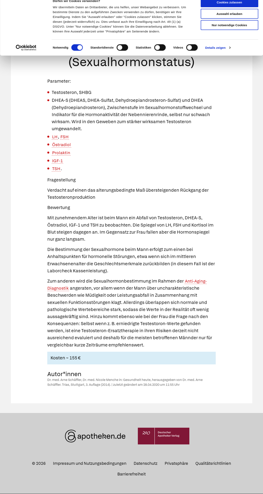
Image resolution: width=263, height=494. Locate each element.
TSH (56, 169)
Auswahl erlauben (229, 21)
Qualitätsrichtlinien (213, 463)
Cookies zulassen (229, 9)
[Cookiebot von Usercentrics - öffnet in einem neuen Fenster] (26, 55)
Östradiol (62, 145)
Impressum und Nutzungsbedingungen (89, 463)
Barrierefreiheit (131, 474)
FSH (65, 137)
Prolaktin (61, 153)
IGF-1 (58, 161)
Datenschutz (145, 463)
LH (55, 137)
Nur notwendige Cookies (229, 32)
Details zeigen (215, 55)
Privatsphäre (176, 463)
